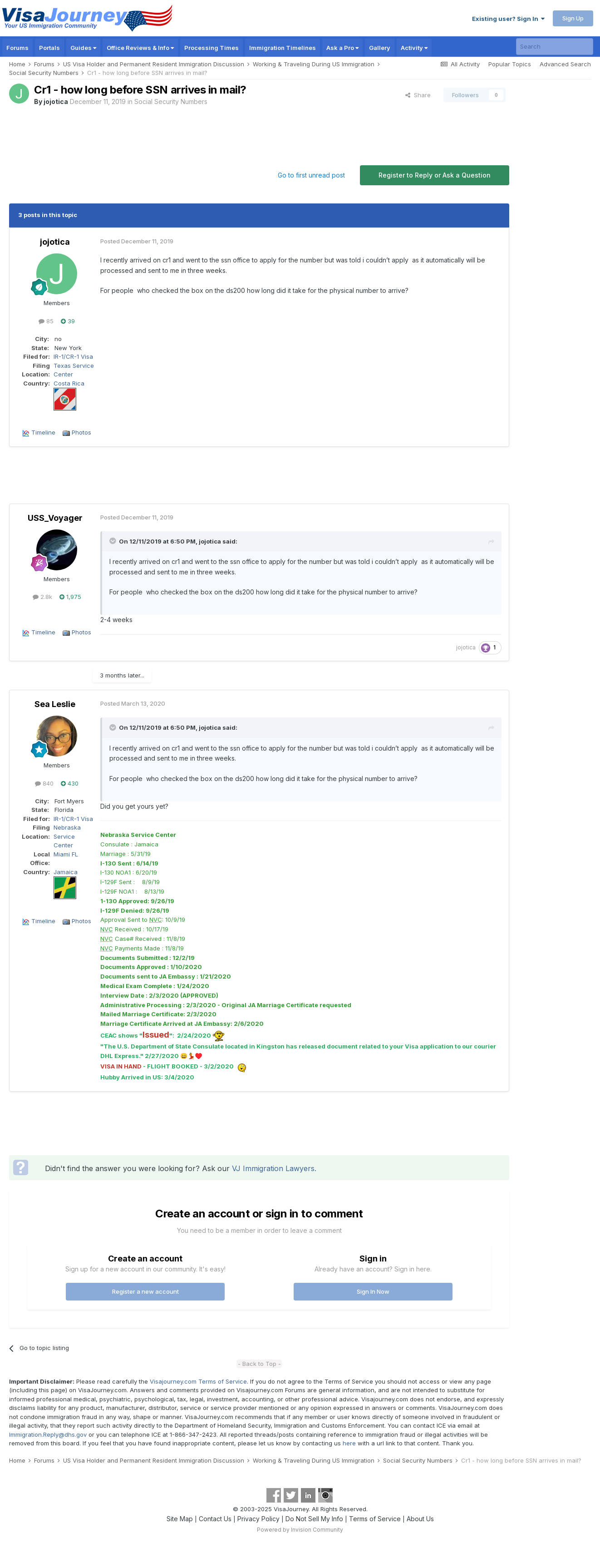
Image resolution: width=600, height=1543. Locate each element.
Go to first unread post (311, 175)
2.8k (42, 596)
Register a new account (145, 1291)
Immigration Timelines (282, 47)
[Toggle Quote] (113, 540)
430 (70, 783)
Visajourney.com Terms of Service (198, 1381)
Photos (81, 432)
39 (68, 321)
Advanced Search (565, 64)
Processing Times (211, 47)
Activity (414, 47)
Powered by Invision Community (300, 1529)
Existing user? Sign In (508, 18)
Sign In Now (373, 1291)
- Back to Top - (259, 1363)
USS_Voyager (55, 518)
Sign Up (573, 18)
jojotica (56, 101)
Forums (17, 47)
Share (418, 95)
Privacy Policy (258, 1519)
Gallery (379, 47)
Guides (83, 47)
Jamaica (66, 871)
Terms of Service (375, 1519)
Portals (49, 47)
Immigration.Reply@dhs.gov (48, 1434)
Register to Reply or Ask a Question (435, 175)
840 (44, 783)
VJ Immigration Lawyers (273, 1168)
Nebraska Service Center (67, 836)
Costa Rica (69, 383)
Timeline (43, 432)
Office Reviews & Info (140, 47)
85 (46, 321)
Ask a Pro (342, 47)
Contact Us (215, 1519)
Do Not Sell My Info (314, 1519)
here (349, 1443)
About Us (420, 1519)
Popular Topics (509, 64)
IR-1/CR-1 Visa (73, 356)
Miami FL (66, 854)
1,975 (70, 596)
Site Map (180, 1519)
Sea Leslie (54, 704)
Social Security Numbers (170, 101)
